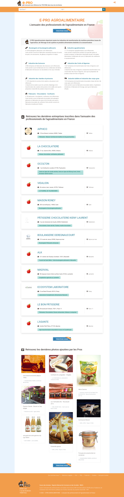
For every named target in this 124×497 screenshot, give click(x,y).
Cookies (94, 475)
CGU (76, 475)
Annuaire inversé (103, 475)
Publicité (87, 475)
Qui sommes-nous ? (54, 475)
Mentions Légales (67, 475)
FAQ (81, 475)
